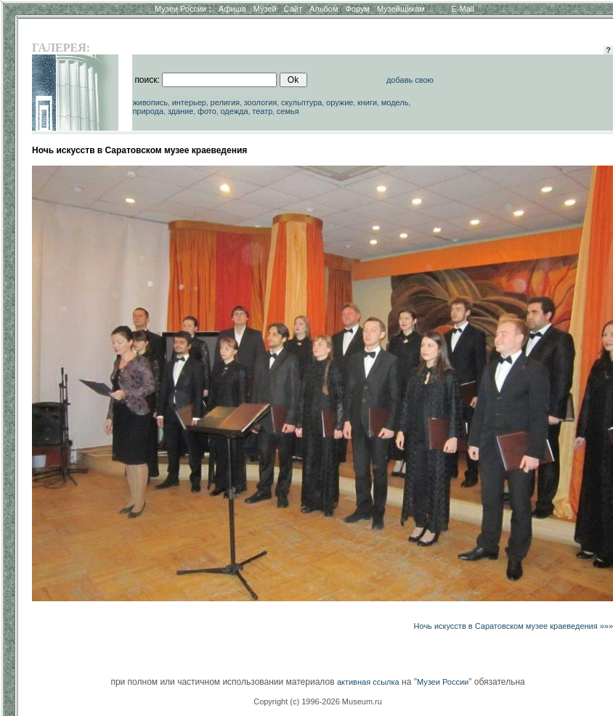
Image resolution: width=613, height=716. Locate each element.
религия (225, 102)
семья (288, 111)
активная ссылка (368, 682)
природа (147, 111)
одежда (234, 111)
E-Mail (463, 8)
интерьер (189, 102)
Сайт (293, 8)
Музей (265, 8)
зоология (260, 102)
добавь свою (410, 80)
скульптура (301, 102)
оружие (339, 102)
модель (395, 102)
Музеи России (183, 8)
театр (262, 111)
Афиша (232, 8)
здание (181, 111)
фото (207, 111)
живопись (150, 102)
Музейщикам (401, 8)
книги (367, 102)
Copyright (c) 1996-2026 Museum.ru (317, 701)
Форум (357, 8)
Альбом (323, 8)
